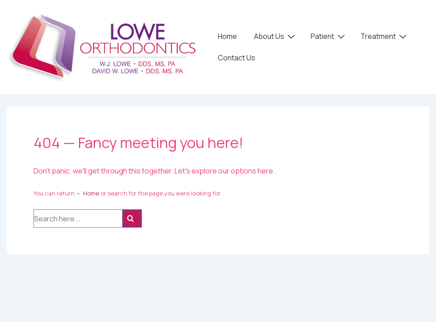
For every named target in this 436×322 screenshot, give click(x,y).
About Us (275, 36)
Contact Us (236, 58)
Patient (329, 36)
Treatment (385, 36)
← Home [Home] (87, 193)
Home (227, 36)
